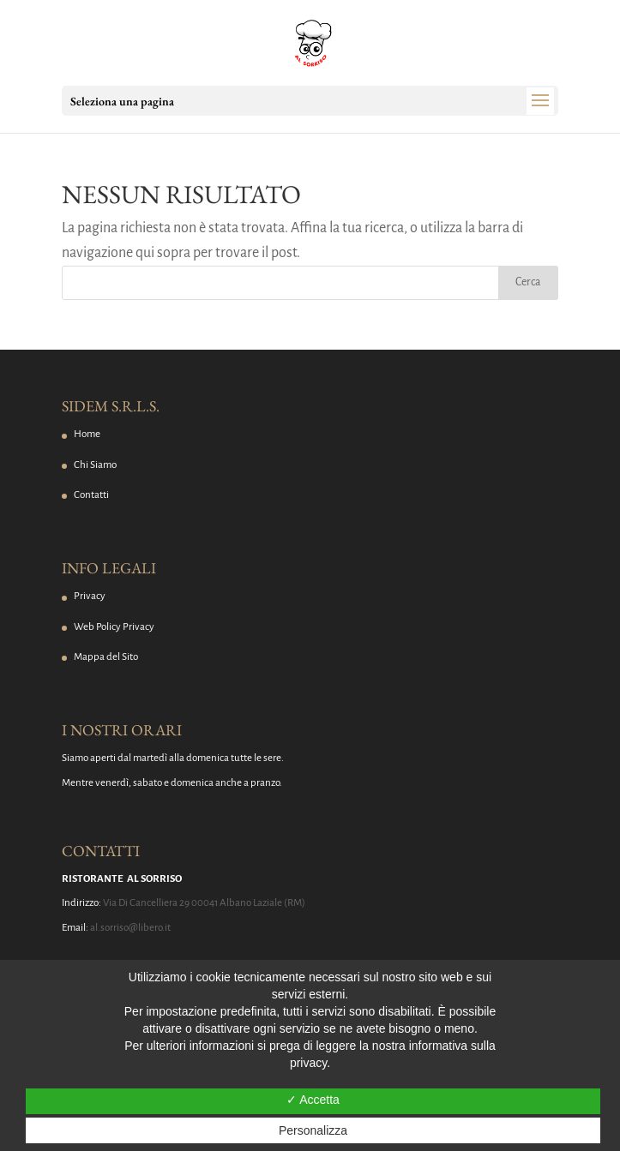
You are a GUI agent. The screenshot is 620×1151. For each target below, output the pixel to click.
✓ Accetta (313, 1099)
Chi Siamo (95, 465)
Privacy (89, 596)
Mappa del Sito (106, 656)
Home (87, 434)
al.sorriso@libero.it (130, 927)
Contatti (91, 495)
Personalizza (313, 1130)
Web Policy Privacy (114, 626)
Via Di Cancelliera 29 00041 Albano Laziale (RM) (204, 902)
